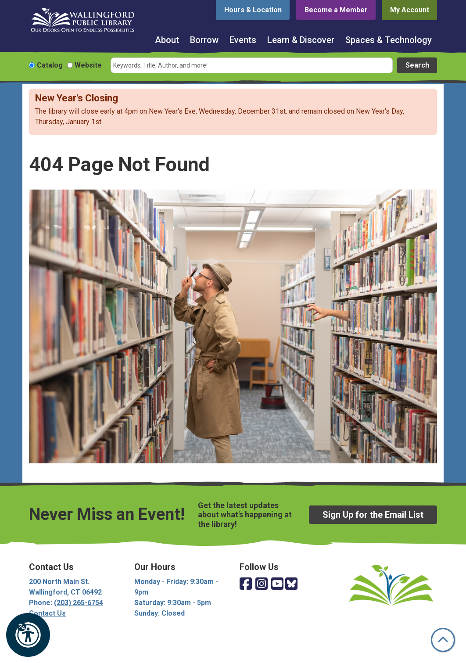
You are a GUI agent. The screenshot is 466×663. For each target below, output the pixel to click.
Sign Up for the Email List (373, 514)
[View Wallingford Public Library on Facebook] (246, 584)
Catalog (50, 65)
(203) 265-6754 (78, 602)
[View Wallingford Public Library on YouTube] (277, 584)
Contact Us (47, 613)
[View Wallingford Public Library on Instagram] (261, 584)
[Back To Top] (443, 640)
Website (88, 65)
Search (417, 65)
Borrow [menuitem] (204, 40)
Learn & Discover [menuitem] (300, 40)
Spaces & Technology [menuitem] (388, 40)
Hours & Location (253, 10)
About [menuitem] (167, 40)
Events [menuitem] (242, 40)
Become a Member (336, 10)
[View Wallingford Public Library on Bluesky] (291, 584)
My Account (409, 10)
